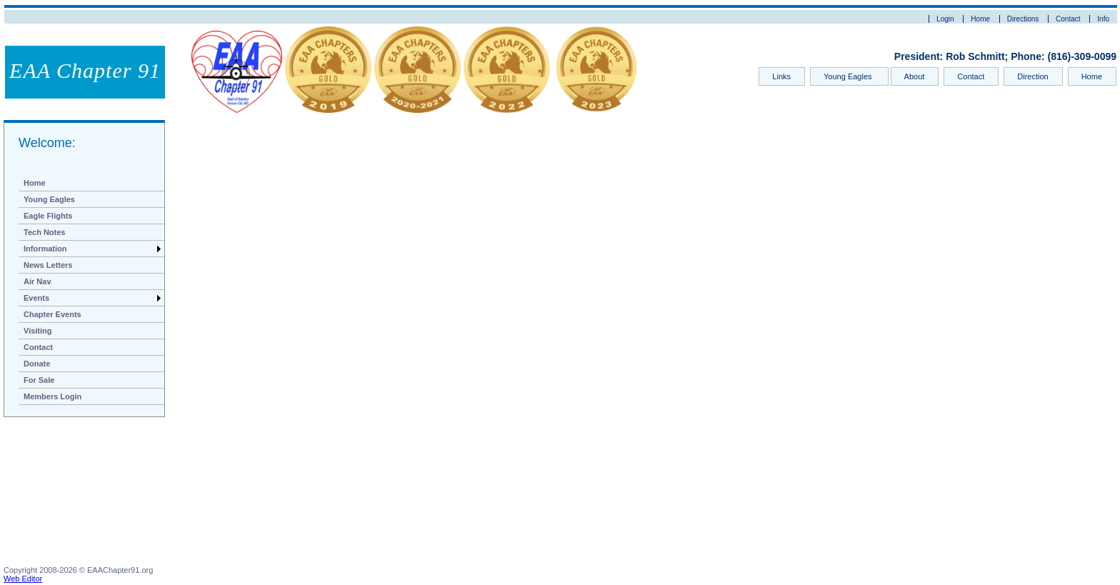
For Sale (39, 380)
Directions (1023, 19)
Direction (1032, 76)
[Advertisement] (75, 494)
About (914, 76)
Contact (1068, 19)
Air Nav (37, 281)
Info (1103, 19)
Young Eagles (849, 76)
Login (945, 19)
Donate (37, 363)
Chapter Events (52, 314)
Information (45, 248)
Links (781, 76)
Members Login (52, 396)
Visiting (38, 330)
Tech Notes (44, 232)
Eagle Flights (48, 215)
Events (36, 298)
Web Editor (23, 578)
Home (980, 19)
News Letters (48, 265)
